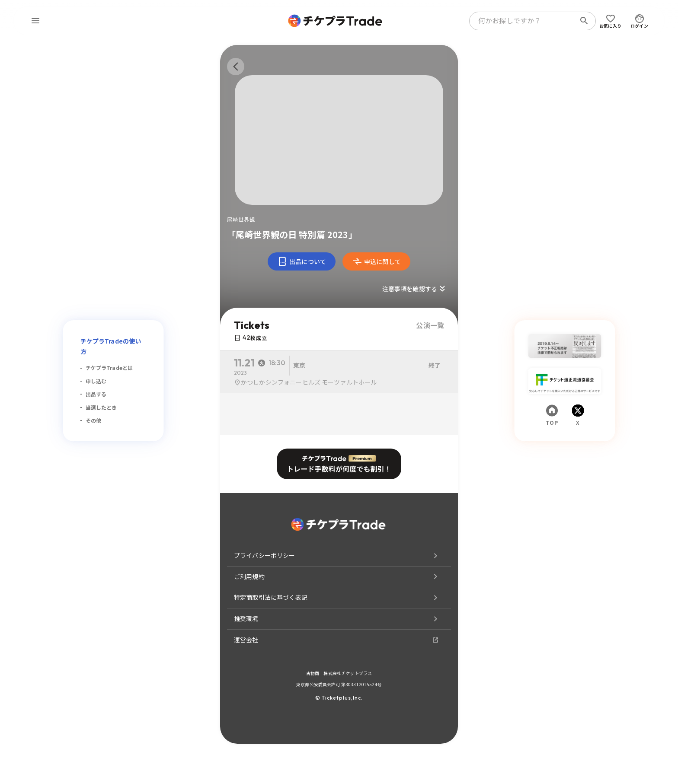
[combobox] (524, 21)
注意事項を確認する (415, 288)
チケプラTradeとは (109, 367)
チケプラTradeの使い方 (110, 346)
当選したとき (101, 407)
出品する (96, 394)
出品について (302, 261)
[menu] (35, 20)
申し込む (96, 381)
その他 (93, 420)
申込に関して (376, 261)
